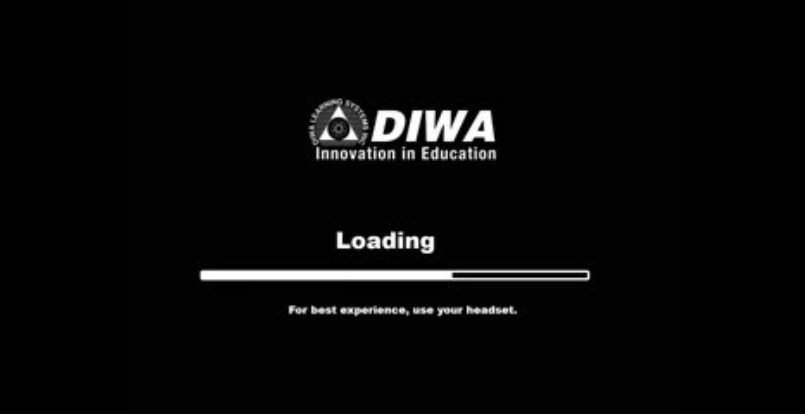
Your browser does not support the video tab (402, 207)
